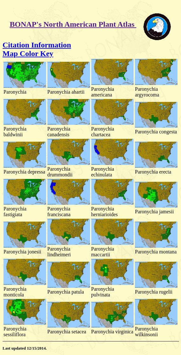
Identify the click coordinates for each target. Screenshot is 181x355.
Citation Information (37, 45)
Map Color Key (28, 53)
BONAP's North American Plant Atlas (73, 24)
